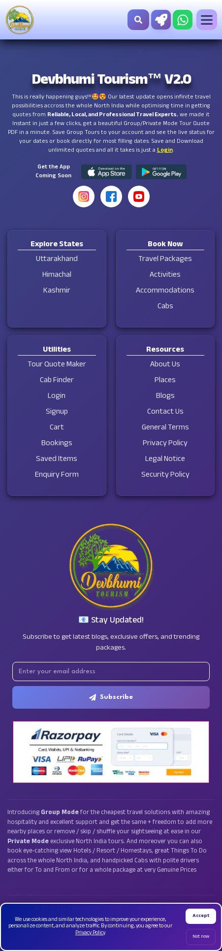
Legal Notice (165, 459)
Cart (57, 428)
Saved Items (56, 459)
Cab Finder (57, 381)
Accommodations (165, 291)
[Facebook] (111, 196)
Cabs (165, 307)
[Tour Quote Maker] (161, 20)
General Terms (165, 428)
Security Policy (165, 475)
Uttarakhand (57, 259)
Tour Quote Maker (57, 365)
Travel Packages (165, 259)
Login (165, 151)
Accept (200, 916)
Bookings (56, 444)
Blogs (165, 396)
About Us (165, 365)
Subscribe (111, 697)
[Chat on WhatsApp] (182, 20)
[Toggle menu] (206, 19)
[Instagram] (84, 196)
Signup (57, 412)
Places (165, 381)
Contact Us (165, 412)
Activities (165, 275)
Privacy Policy (165, 444)
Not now (200, 937)
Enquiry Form (57, 475)
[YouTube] (139, 196)
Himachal (56, 275)
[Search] (138, 20)
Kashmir (56, 291)
